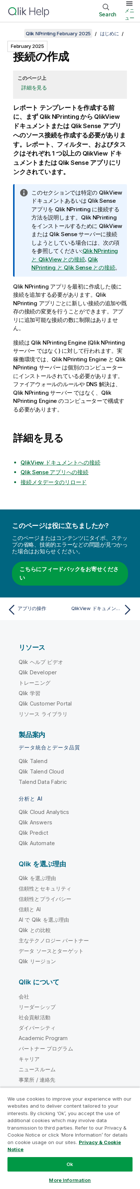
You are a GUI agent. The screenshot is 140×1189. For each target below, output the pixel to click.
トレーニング (34, 683)
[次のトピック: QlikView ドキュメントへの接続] (102, 610)
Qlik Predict (33, 833)
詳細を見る (34, 87)
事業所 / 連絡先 (37, 1079)
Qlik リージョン (37, 961)
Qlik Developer (38, 672)
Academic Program (43, 1038)
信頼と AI (30, 909)
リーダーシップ (37, 1007)
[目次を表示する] (15, 33)
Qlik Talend (33, 761)
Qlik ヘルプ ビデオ (41, 662)
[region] (70, 1138)
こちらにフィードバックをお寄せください (69, 573)
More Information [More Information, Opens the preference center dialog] (70, 1180)
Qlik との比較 (35, 930)
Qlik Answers (35, 822)
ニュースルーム (37, 1069)
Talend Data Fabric (43, 782)
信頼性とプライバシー (45, 899)
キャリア (29, 1059)
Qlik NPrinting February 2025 (58, 33)
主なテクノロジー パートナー (54, 940)
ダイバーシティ (37, 1028)
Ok (69, 1164)
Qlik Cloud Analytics (44, 812)
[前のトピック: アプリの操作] (37, 610)
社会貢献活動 (34, 1017)
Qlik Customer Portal (45, 703)
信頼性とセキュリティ (45, 888)
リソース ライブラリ (43, 714)
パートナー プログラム (46, 1048)
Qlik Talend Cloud (41, 771)
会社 (24, 996)
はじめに (109, 33)
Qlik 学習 (29, 693)
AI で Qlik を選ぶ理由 (44, 919)
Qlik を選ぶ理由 (37, 878)
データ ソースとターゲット (51, 951)
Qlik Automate (37, 843)
